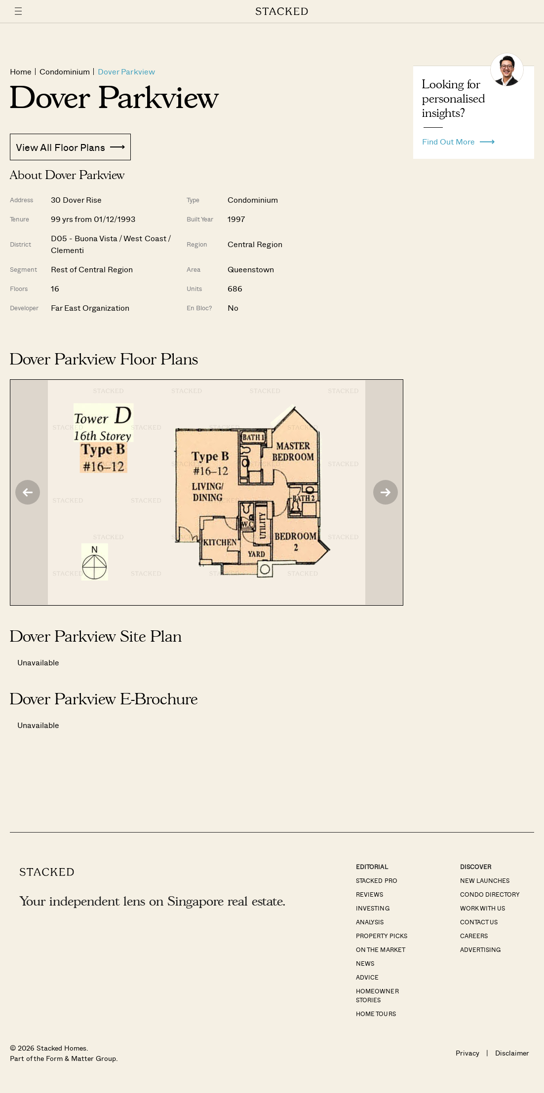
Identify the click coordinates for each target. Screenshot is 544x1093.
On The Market (380, 949)
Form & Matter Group (81, 1058)
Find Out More (458, 139)
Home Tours (375, 1013)
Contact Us (479, 921)
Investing (372, 908)
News (365, 963)
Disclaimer (512, 1053)
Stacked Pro (376, 880)
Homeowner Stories (377, 995)
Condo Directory (490, 894)
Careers (474, 935)
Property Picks (381, 935)
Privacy (467, 1053)
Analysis (370, 921)
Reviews (369, 894)
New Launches (484, 880)
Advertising (480, 949)
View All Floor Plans (70, 147)
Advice (367, 977)
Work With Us (482, 908)
